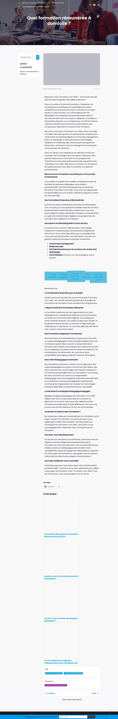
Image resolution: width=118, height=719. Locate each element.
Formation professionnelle (56, 685)
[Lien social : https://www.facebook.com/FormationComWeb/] (89, 5)
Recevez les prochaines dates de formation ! (41, 717)
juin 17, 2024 (47, 89)
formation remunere (54, 673)
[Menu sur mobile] (98, 16)
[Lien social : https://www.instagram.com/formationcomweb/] (97, 5)
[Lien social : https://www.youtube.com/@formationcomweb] (93, 5)
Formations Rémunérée (73, 673)
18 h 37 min (57, 89)
